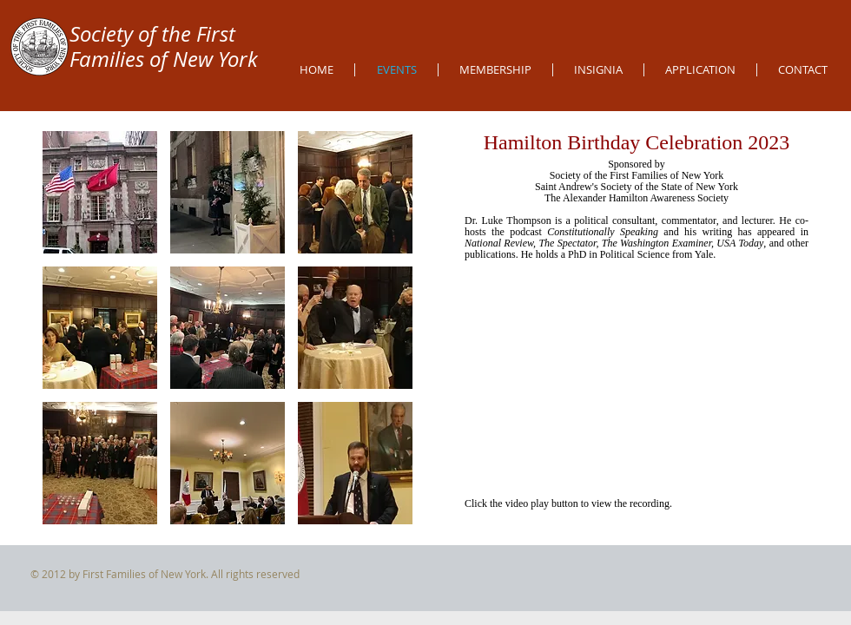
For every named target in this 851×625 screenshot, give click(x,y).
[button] (100, 192)
